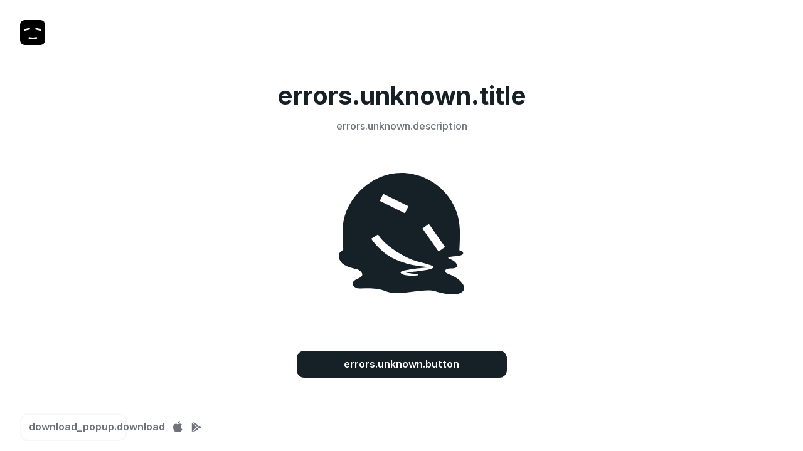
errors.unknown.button (401, 364)
